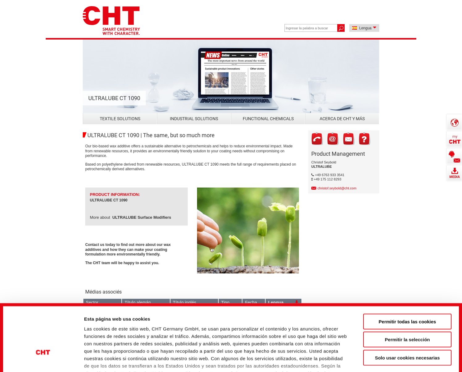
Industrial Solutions (194, 118)
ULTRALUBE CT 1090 (109, 200)
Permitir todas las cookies (407, 273)
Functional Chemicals (268, 118)
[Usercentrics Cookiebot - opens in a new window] (43, 356)
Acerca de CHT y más (342, 118)
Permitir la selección (407, 291)
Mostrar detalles (335, 356)
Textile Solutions (120, 118)
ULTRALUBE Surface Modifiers (141, 217)
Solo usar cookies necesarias (407, 309)
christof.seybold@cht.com (336, 188)
